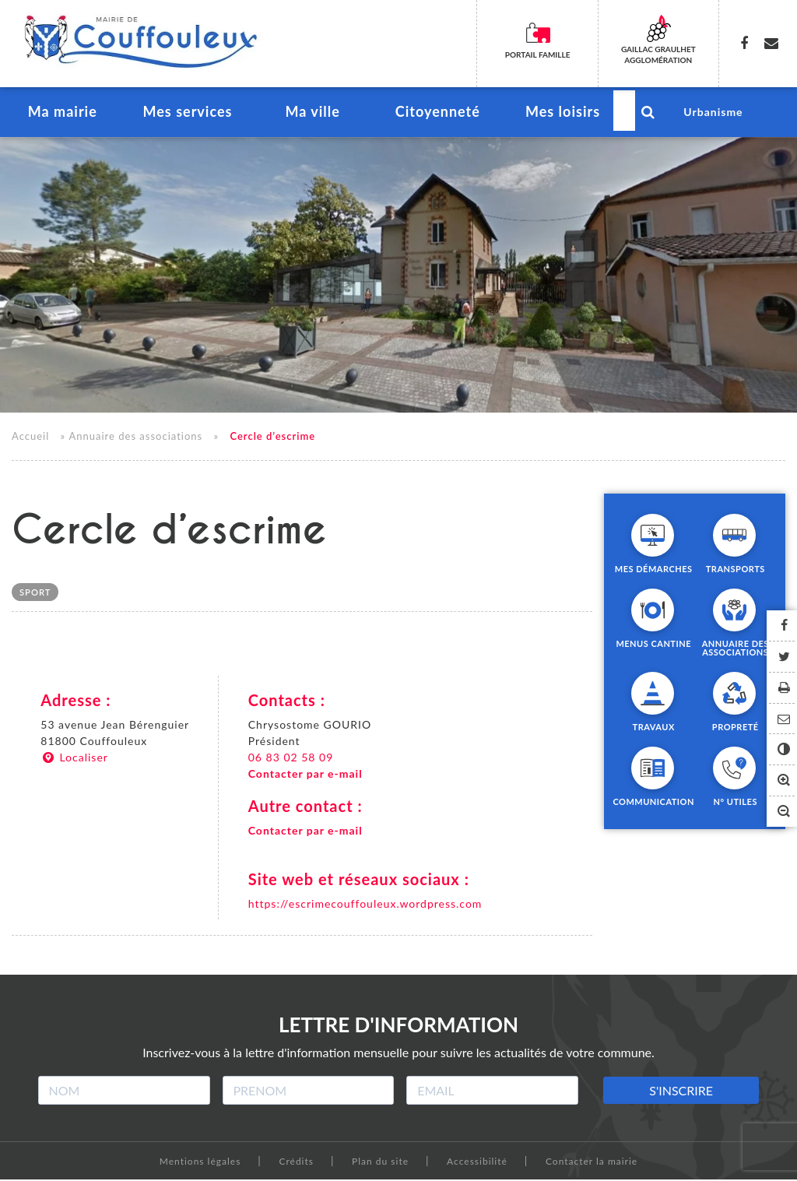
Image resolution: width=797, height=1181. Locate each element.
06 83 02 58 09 (291, 759)
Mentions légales (200, 1163)
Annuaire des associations (135, 438)
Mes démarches (654, 570)
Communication (653, 802)
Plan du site (380, 1163)
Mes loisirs (562, 113)
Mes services (187, 113)
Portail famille (538, 54)
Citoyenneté (437, 113)
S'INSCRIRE (681, 1091)
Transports (735, 570)
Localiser (74, 759)
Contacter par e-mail (305, 775)
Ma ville (312, 113)
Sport (35, 594)
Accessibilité (477, 1163)
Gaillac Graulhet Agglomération (658, 54)
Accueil (30, 438)
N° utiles (735, 802)
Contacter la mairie (591, 1163)
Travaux (654, 728)
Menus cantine (653, 644)
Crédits (296, 1163)
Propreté (735, 728)
